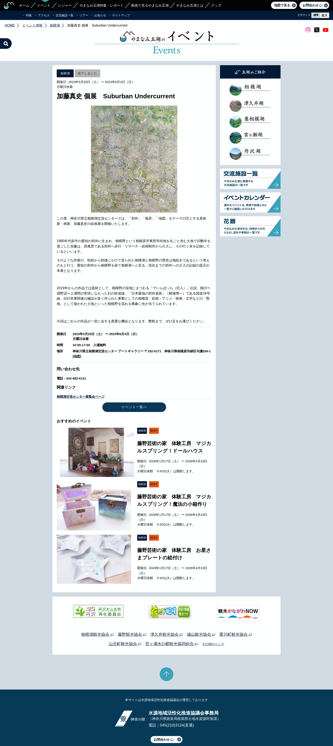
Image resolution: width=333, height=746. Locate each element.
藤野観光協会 (132, 614)
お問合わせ (312, 5)
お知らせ (100, 15)
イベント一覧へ (134, 387)
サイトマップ (121, 15)
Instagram (307, 29)
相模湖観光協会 (97, 614)
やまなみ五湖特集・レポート (101, 5)
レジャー (65, 5)
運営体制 (104, 730)
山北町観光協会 (125, 624)
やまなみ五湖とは (189, 5)
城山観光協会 (201, 614)
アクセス (44, 15)
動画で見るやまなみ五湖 (150, 5)
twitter (316, 29)
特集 (29, 15)
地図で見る (282, 5)
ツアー (83, 15)
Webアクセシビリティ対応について (211, 730)
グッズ (216, 5)
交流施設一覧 (64, 15)
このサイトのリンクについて (165, 730)
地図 (77, 336)
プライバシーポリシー (128, 730)
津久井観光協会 (166, 614)
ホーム (24, 5)
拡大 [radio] (324, 15)
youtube (325, 29)
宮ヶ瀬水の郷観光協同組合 (171, 624)
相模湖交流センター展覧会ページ (80, 376)
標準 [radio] (316, 15)
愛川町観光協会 (235, 614)
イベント (44, 5)
